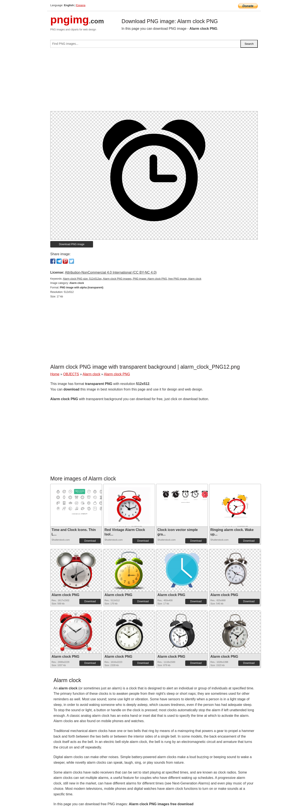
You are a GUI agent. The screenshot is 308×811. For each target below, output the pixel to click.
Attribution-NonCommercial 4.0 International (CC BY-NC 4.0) (111, 272)
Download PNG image (71, 244)
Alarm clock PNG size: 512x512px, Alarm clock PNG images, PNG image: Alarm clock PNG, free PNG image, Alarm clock (132, 278)
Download (90, 540)
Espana (80, 5)
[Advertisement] (154, 81)
